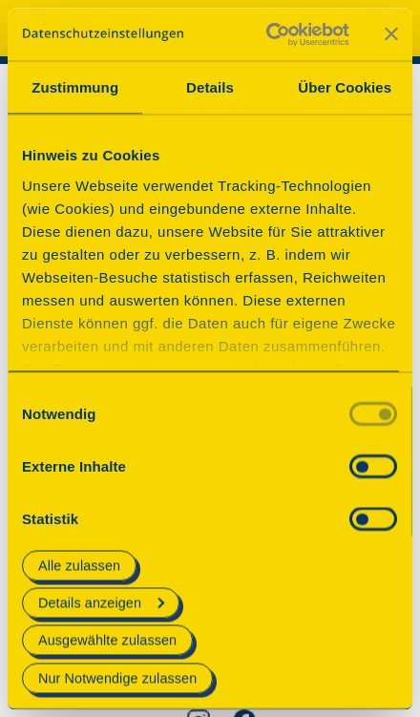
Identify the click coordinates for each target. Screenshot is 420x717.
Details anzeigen (101, 603)
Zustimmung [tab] (75, 87)
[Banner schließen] (391, 34)
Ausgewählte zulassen (107, 640)
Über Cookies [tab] (344, 87)
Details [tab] (210, 87)
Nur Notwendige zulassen (117, 677)
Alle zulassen (79, 565)
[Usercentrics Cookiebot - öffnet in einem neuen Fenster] (266, 34)
